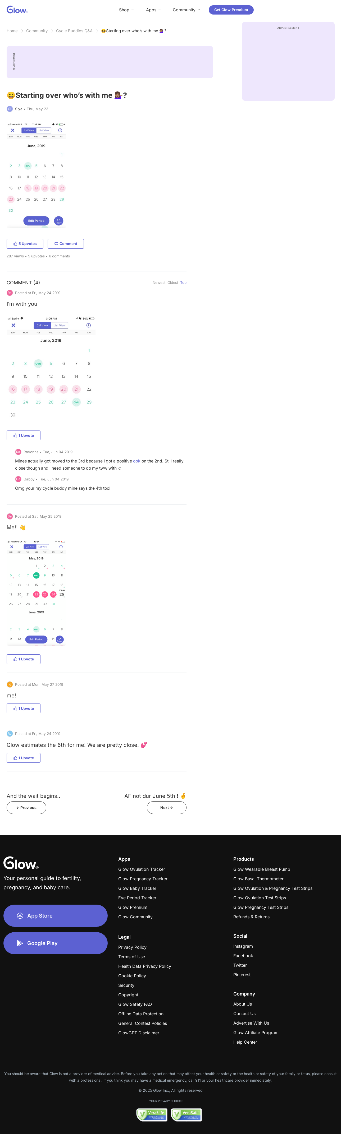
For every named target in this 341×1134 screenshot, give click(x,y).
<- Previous (26, 807)
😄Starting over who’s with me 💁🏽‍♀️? (133, 30)
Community (37, 30)
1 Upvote (23, 435)
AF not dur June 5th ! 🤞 (155, 796)
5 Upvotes (25, 243)
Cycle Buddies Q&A (74, 30)
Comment (65, 243)
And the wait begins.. (33, 796)
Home (12, 30)
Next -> (166, 807)
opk (136, 461)
